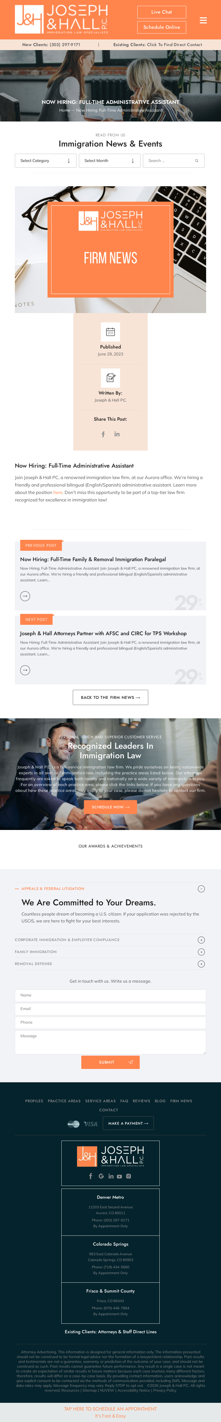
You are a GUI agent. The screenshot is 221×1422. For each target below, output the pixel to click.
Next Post (37, 619)
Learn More (25, 596)
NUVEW (107, 1390)
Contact (108, 1110)
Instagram (129, 1176)
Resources (70, 1390)
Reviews (141, 1101)
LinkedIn (117, 434)
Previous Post (41, 545)
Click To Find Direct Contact (157, 45)
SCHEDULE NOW (108, 807)
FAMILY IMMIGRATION (36, 951)
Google (101, 1176)
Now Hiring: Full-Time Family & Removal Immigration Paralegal (93, 559)
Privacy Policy (164, 1390)
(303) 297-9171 (65, 45)
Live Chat (161, 12)
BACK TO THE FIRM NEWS (107, 697)
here (57, 492)
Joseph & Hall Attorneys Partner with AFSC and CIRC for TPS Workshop (103, 633)
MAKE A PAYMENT (125, 1123)
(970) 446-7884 (116, 1308)
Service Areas (100, 1101)
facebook (104, 434)
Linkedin (111, 1176)
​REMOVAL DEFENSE (33, 963)
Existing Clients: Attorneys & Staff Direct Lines (110, 1332)
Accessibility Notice (133, 1390)
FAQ (124, 1101)
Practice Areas (64, 1101)
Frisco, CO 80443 (110, 1301)
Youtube (120, 1176)
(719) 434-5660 (116, 1267)
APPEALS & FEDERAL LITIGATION (53, 888)
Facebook (92, 1176)
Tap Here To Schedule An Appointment (110, 1412)
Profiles (34, 1101)
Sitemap (90, 1390)
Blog (160, 1101)
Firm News (181, 1101)
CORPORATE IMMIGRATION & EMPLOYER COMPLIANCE (67, 939)
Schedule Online (161, 27)
